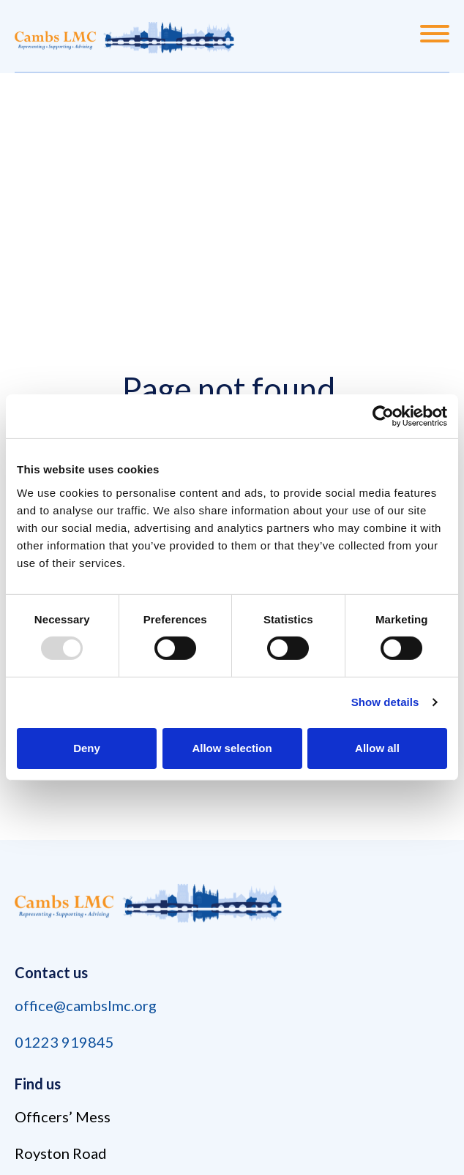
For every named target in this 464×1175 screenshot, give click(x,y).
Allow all (377, 748)
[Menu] (434, 36)
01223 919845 (64, 1042)
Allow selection (232, 748)
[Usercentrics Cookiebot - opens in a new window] (383, 416)
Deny (86, 748)
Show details (385, 702)
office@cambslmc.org (86, 1005)
